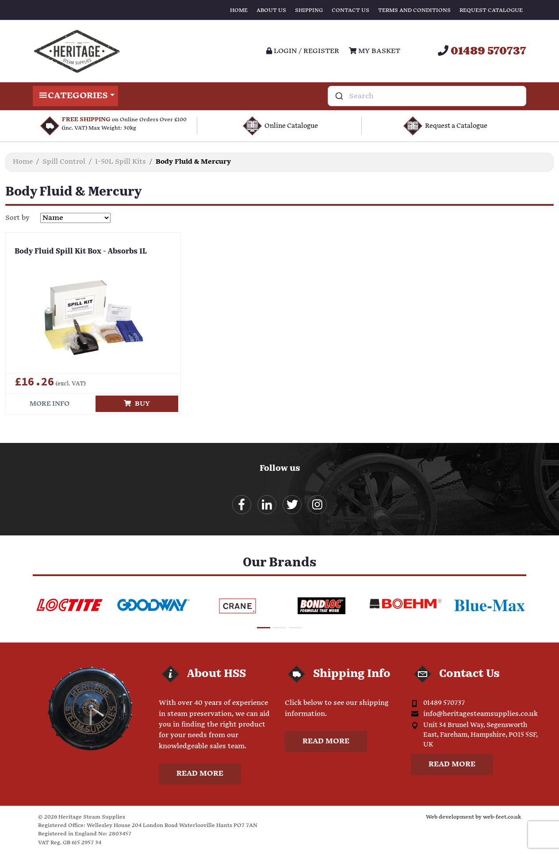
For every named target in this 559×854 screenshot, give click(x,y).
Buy (137, 404)
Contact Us (350, 10)
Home (239, 10)
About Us (271, 10)
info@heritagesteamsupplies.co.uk (480, 714)
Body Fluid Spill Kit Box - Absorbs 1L (81, 251)
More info (49, 404)
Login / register (302, 51)
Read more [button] (199, 773)
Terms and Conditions (414, 10)
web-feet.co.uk (502, 817)
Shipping (309, 10)
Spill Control (63, 162)
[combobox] (427, 96)
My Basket (374, 51)
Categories (75, 96)
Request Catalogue (491, 10)
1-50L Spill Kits (120, 162)
